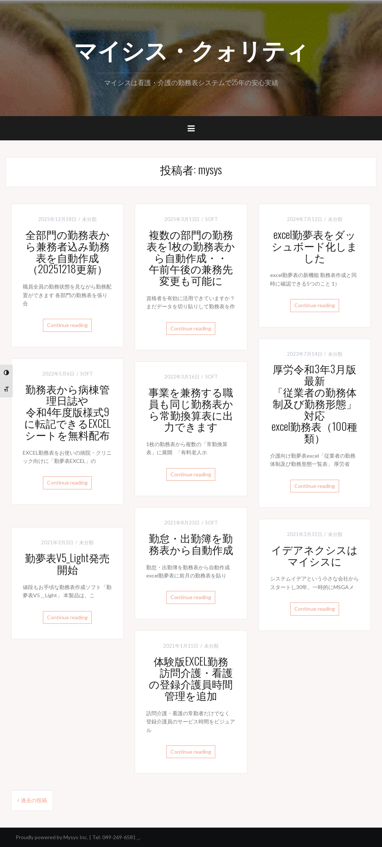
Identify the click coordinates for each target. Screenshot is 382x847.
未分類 (89, 219)
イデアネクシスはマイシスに (314, 555)
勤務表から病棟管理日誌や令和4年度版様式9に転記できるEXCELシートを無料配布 (67, 411)
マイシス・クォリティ (191, 49)
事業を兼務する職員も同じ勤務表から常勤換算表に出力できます (190, 409)
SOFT (211, 219)
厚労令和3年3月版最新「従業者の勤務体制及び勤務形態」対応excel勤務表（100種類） (314, 403)
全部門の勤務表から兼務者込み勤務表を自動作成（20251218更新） (67, 251)
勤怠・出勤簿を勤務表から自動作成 (191, 543)
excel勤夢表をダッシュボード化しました (314, 246)
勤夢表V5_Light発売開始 (67, 563)
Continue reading (67, 325)
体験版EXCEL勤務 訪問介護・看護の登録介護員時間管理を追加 (191, 678)
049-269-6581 (119, 837)
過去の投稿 (34, 800)
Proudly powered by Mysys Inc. (52, 837)
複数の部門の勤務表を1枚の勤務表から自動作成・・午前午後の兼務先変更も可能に (191, 257)
